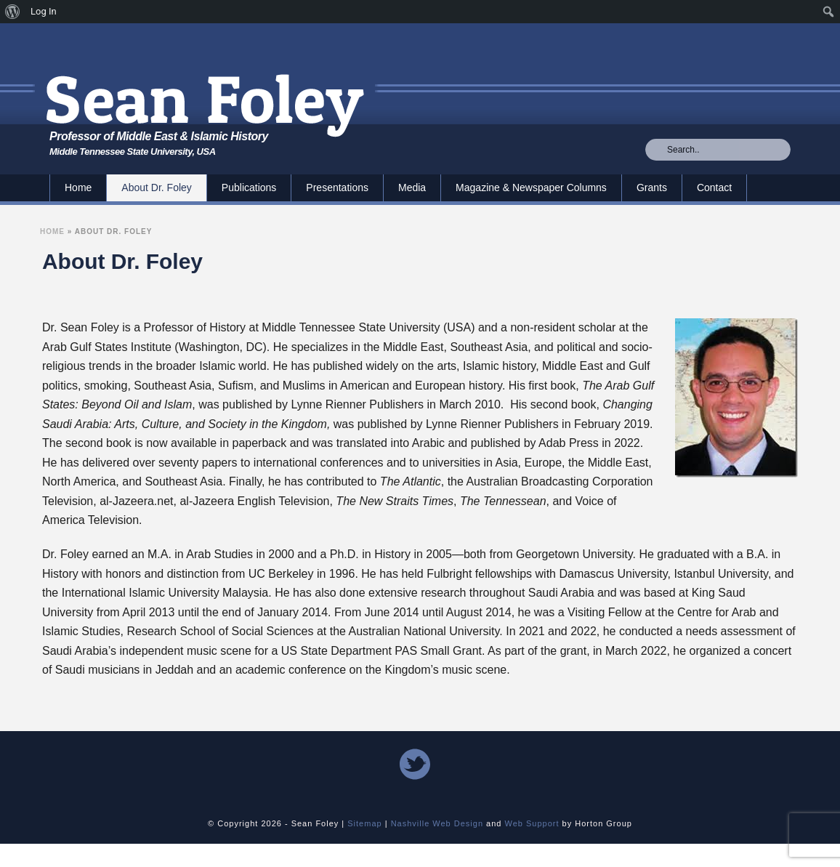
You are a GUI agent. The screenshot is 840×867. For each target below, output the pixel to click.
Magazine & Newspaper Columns (531, 187)
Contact (714, 187)
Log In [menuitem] (44, 11)
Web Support (532, 823)
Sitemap (364, 823)
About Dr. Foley (156, 187)
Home (78, 187)
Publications (249, 187)
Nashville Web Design (437, 823)
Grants (652, 187)
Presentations (337, 187)
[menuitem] (12, 11)
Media (412, 187)
